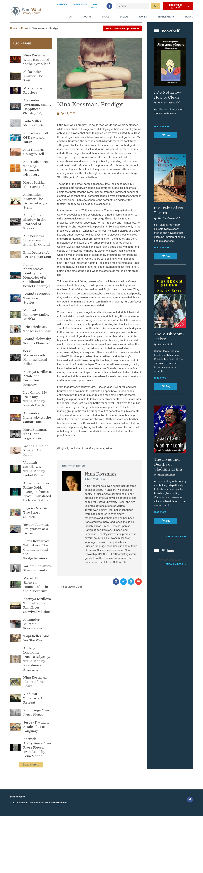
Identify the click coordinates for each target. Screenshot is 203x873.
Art (71, 16)
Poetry (88, 17)
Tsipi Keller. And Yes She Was (36, 638)
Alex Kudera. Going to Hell (33, 151)
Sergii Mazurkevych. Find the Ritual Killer (35, 357)
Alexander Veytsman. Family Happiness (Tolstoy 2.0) (37, 106)
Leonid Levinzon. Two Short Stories (37, 298)
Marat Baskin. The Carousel (34, 184)
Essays (125, 17)
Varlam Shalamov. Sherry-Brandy (37, 568)
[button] (116, 581)
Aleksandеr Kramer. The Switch (33, 76)
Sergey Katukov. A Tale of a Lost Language (36, 726)
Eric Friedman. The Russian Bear (37, 329)
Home (13, 28)
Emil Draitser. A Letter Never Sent (37, 254)
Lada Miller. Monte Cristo (33, 123)
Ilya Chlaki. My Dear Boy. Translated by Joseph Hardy (35, 398)
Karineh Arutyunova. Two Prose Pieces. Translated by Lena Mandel (37, 747)
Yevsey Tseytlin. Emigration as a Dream (36, 528)
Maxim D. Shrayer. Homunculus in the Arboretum (35, 584)
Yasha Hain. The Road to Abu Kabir (35, 450)
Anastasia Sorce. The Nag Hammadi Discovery (36, 168)
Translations (167, 17)
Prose (106, 17)
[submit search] (155, 6)
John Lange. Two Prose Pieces (36, 712)
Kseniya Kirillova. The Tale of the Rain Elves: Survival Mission (37, 605)
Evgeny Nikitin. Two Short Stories (35, 512)
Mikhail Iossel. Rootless (34, 90)
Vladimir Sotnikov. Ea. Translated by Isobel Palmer (34, 468)
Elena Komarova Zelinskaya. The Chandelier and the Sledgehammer (36, 549)
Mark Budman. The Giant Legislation (35, 433)
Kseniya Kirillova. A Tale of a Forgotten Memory (37, 378)
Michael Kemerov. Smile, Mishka (36, 314)
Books (189, 16)
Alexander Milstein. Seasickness (32, 623)
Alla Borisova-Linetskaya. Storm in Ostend (36, 240)
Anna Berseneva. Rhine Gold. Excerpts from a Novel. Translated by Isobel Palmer (37, 491)
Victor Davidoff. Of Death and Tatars (36, 137)
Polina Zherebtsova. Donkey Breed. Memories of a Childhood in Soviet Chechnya (36, 275)
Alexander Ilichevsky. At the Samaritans (37, 417)
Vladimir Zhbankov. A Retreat (33, 698)
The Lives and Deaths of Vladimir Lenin (168, 464)
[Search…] (132, 6)
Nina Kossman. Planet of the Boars (35, 681)
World (144, 17)
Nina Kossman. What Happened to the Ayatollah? (36, 59)
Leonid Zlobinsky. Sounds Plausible (37, 341)
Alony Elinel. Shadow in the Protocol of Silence (34, 221)
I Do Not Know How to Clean (167, 94)
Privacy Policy (17, 796)
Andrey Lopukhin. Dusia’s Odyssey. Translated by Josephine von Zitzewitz (36, 659)
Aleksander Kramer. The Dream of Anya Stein (35, 200)
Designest (62, 802)
